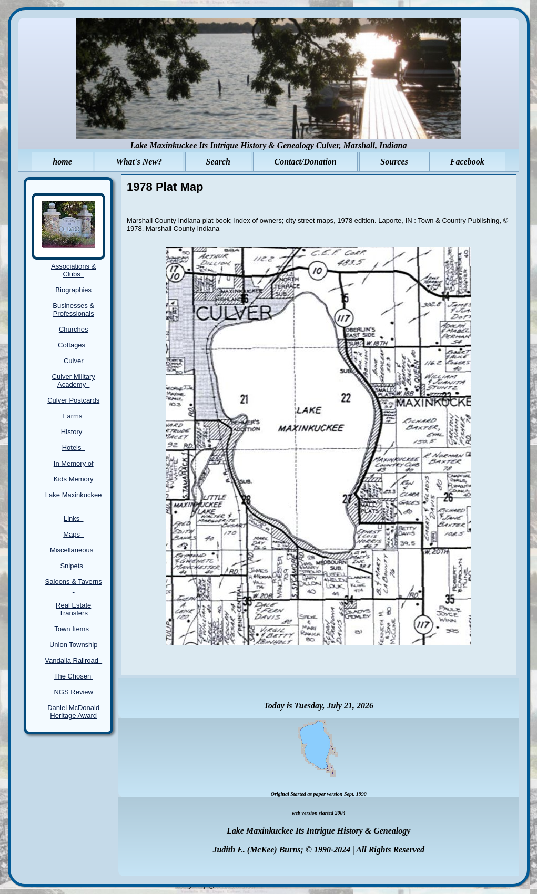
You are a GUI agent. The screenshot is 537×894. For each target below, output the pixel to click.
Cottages (73, 345)
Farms (73, 416)
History (73, 432)
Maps (73, 534)
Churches (73, 329)
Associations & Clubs (73, 270)
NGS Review (73, 692)
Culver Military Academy (73, 380)
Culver (74, 361)
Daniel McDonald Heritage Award (73, 712)
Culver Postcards (73, 400)
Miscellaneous (73, 550)
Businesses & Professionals (73, 309)
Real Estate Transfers (73, 609)
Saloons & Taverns (73, 585)
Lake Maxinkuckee (73, 499)
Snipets (73, 566)
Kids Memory (74, 479)
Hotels (73, 447)
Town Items (73, 629)
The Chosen (73, 676)
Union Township (73, 645)
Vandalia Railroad (73, 660)
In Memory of (74, 463)
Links (74, 518)
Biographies (73, 290)
